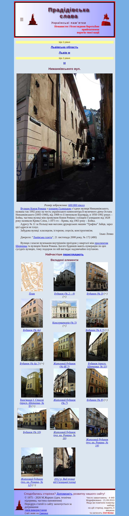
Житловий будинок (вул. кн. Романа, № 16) (64, 435)
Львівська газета (42, 237)
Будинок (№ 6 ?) (95, 330)
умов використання (36, 510)
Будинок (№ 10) (32, 432)
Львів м (64, 52)
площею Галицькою (60, 208)
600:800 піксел (76, 205)
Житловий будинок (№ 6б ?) (64, 365)
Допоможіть (65, 493)
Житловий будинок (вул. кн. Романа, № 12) (32, 482)
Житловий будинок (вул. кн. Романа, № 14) (97, 442)
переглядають (73, 254)
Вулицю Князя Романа (33, 208)
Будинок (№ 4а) (32, 330)
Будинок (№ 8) (95, 400)
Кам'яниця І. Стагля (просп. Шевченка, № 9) (32, 403)
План (32, 293)
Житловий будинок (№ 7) (64, 401)
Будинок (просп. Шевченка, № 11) (97, 365)
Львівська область (64, 47)
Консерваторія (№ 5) (64, 322)
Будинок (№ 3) (95, 293)
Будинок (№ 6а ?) (30, 363)
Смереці (43, 513)
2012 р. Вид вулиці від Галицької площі (64, 480)
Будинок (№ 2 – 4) (64, 293)
